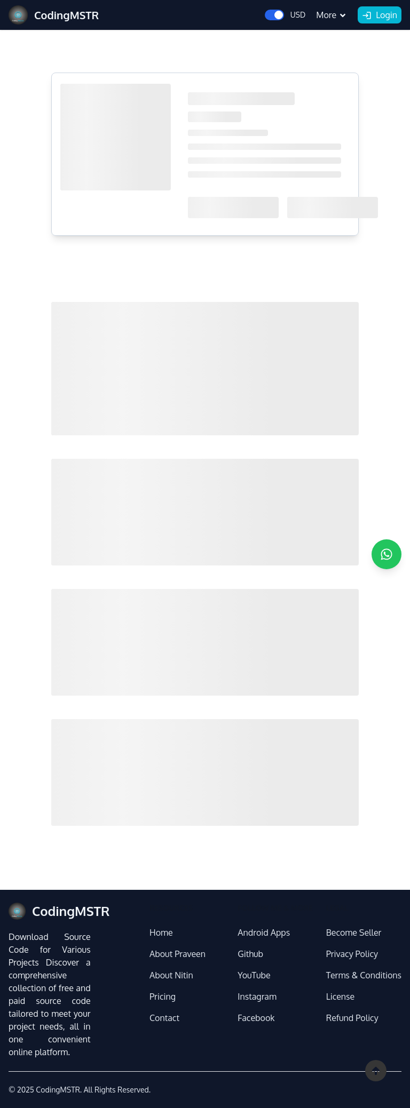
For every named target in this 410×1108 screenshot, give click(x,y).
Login (379, 15)
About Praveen (177, 953)
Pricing (162, 996)
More (331, 15)
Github (250, 953)
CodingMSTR (58, 1089)
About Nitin (171, 975)
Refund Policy (352, 1018)
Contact (164, 1018)
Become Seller (354, 932)
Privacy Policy (352, 953)
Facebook (256, 1018)
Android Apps (264, 932)
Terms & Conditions (363, 975)
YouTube (254, 975)
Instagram (257, 996)
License (340, 996)
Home (161, 932)
